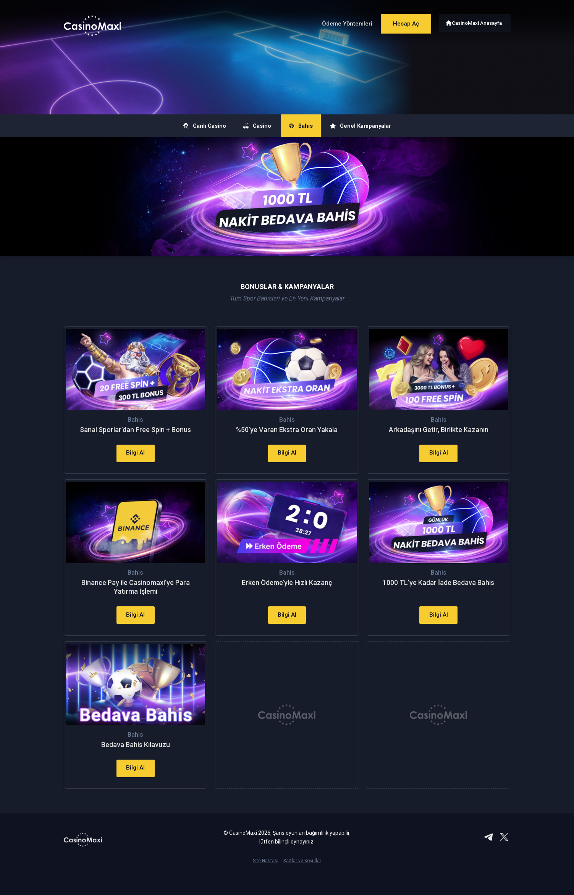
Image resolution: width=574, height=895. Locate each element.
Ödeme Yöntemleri (340, 22)
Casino (252, 126)
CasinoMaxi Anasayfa (477, 22)
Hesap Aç (401, 22)
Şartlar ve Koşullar (302, 882)
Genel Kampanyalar (374, 126)
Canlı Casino (189, 126)
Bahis (304, 126)
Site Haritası (265, 882)
